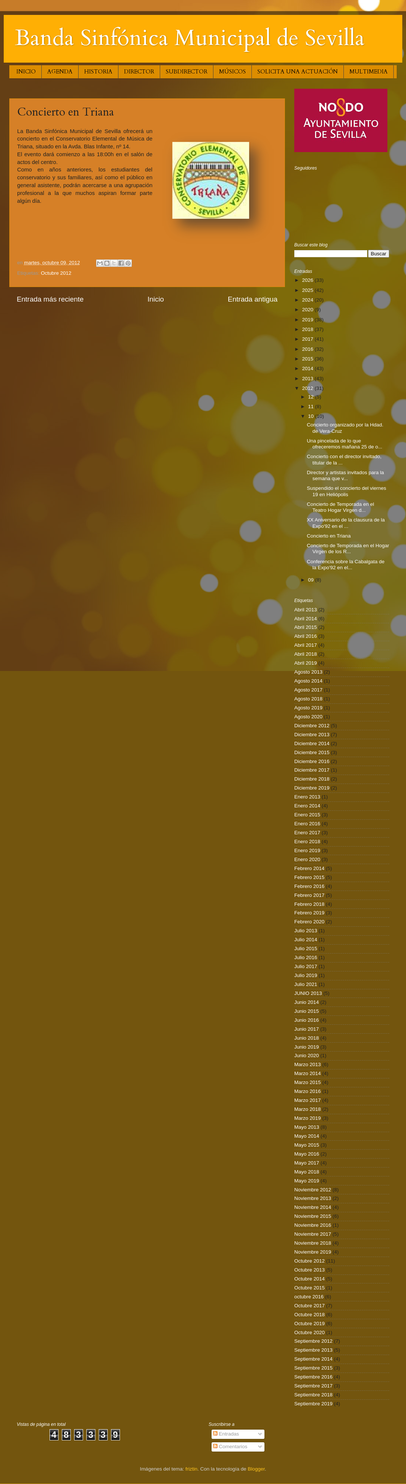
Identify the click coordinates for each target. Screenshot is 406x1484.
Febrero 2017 (309, 895)
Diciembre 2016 (312, 761)
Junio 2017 (306, 1029)
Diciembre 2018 (312, 779)
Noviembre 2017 (312, 1234)
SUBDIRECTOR (186, 71)
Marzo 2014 (307, 1073)
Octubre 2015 (309, 1288)
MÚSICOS (232, 71)
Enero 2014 (307, 806)
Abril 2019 (305, 663)
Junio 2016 (306, 1020)
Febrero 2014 (309, 868)
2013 (308, 378)
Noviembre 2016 (312, 1225)
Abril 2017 (305, 645)
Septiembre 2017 (313, 1386)
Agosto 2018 (308, 699)
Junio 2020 (306, 1055)
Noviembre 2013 (312, 1198)
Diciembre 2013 (312, 734)
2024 (308, 300)
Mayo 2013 (306, 1127)
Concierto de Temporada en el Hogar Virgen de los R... (348, 548)
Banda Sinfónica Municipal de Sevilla (190, 38)
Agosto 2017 (308, 690)
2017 (308, 339)
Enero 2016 (307, 823)
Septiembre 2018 (313, 1395)
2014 (308, 368)
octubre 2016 (309, 1296)
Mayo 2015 (306, 1145)
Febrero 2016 (309, 886)
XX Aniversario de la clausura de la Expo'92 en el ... (346, 523)
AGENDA (60, 71)
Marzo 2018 (307, 1109)
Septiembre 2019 (313, 1403)
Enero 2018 (307, 841)
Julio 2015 (305, 948)
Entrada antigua (252, 299)
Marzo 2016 (307, 1091)
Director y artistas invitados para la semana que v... (345, 475)
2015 (308, 359)
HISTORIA (98, 71)
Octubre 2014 (309, 1279)
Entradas (226, 1434)
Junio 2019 (306, 1047)
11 (311, 406)
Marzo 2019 (307, 1118)
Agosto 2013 (308, 672)
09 (311, 580)
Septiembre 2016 (313, 1377)
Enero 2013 (307, 797)
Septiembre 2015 (313, 1368)
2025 (308, 290)
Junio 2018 (306, 1038)
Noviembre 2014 (312, 1207)
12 (311, 397)
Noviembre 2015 (312, 1216)
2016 (308, 349)
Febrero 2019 (309, 913)
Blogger (256, 1469)
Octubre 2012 (56, 273)
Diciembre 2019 (312, 788)
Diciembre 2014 (312, 743)
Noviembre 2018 (312, 1243)
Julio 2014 (305, 939)
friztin (191, 1469)
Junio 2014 (306, 1002)
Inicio (156, 299)
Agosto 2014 (308, 681)
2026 (308, 280)
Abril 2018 (305, 654)
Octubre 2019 (309, 1323)
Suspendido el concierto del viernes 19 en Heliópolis (346, 491)
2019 (308, 319)
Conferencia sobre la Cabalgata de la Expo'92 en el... (346, 564)
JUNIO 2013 (308, 993)
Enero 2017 (307, 832)
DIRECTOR (139, 71)
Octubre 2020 (309, 1332)
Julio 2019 (305, 975)
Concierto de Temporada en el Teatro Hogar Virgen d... (340, 507)
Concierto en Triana (329, 536)
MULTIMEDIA (368, 71)
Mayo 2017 (306, 1163)
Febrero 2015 (309, 877)
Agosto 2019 (308, 708)
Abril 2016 (305, 636)
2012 (308, 388)
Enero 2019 (307, 850)
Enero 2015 (307, 814)
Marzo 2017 (307, 1100)
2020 (308, 309)
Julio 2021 (305, 984)
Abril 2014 (305, 618)
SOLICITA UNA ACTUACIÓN (297, 71)
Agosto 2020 (308, 716)
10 (311, 416)
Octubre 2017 (309, 1305)
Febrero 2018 (309, 904)
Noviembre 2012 (312, 1189)
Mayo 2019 (306, 1181)
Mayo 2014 (306, 1136)
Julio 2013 (305, 930)
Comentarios (230, 1446)
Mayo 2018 (306, 1172)
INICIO (26, 71)
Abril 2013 (305, 609)
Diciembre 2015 (312, 752)
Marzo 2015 (307, 1082)
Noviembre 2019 (312, 1252)
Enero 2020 (307, 859)
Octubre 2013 (309, 1270)
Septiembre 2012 (313, 1341)
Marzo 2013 (307, 1064)
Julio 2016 (305, 957)
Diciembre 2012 (312, 725)
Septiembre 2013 (313, 1350)
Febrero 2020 (309, 921)
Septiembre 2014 (313, 1359)
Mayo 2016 (306, 1154)
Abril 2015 (305, 627)
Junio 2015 (306, 1011)
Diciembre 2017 (312, 770)
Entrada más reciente (50, 299)
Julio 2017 (305, 966)
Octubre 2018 (309, 1314)
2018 (308, 329)
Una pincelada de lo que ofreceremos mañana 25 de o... (345, 444)
